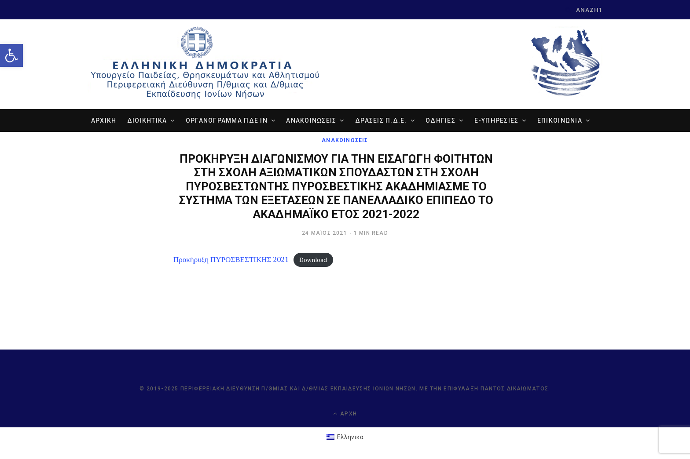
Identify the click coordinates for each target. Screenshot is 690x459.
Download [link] (313, 260)
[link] (11, 55)
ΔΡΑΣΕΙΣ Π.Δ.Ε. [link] (381, 120)
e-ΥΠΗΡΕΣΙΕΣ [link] (496, 120)
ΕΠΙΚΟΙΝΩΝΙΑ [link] (559, 120)
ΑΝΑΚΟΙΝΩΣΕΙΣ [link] (311, 120)
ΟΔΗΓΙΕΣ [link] (440, 120)
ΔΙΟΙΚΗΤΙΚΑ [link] (147, 120)
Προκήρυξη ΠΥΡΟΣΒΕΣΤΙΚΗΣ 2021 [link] (231, 259)
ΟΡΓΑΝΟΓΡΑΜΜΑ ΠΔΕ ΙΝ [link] (227, 120)
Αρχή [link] (345, 413)
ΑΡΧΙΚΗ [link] (104, 120)
